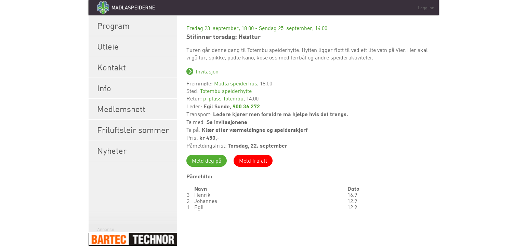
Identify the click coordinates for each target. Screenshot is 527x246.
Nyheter (135, 151)
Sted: (193, 90)
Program (135, 25)
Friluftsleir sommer (135, 130)
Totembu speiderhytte (226, 90)
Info (135, 88)
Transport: (199, 114)
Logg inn (426, 7)
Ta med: (196, 122)
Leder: (194, 106)
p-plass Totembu (223, 98)
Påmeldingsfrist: (207, 145)
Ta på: (194, 129)
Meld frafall (253, 160)
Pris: (192, 137)
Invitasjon (207, 71)
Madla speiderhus (235, 83)
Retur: (194, 98)
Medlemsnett (135, 109)
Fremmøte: (200, 83)
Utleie (135, 46)
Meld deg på (206, 160)
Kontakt (135, 67)
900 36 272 (246, 106)
